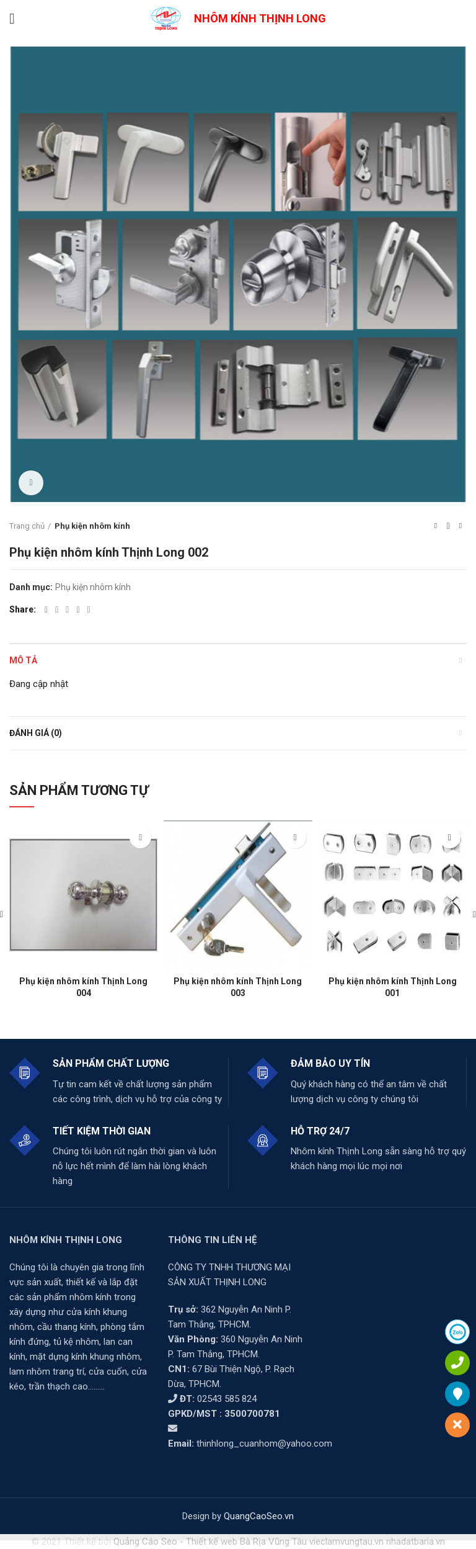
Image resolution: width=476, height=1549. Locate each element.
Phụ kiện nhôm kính (92, 526)
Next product (460, 526)
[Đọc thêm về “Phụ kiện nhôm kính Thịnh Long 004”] (140, 837)
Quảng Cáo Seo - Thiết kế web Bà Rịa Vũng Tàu (210, 1541)
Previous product (435, 526)
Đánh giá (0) (35, 733)
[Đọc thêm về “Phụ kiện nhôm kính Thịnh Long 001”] (450, 837)
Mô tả (23, 660)
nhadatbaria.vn (415, 1541)
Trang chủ (27, 526)
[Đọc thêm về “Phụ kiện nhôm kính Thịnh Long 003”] (295, 837)
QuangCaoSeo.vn (259, 1516)
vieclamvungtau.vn (346, 1541)
